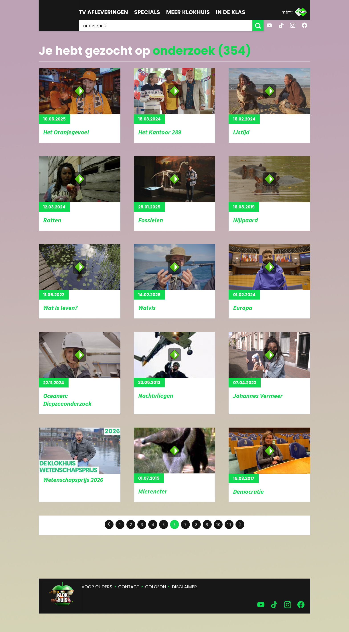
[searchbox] (165, 25)
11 (229, 524)
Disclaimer (184, 587)
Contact (128, 587)
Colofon (155, 587)
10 (218, 524)
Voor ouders (97, 587)
